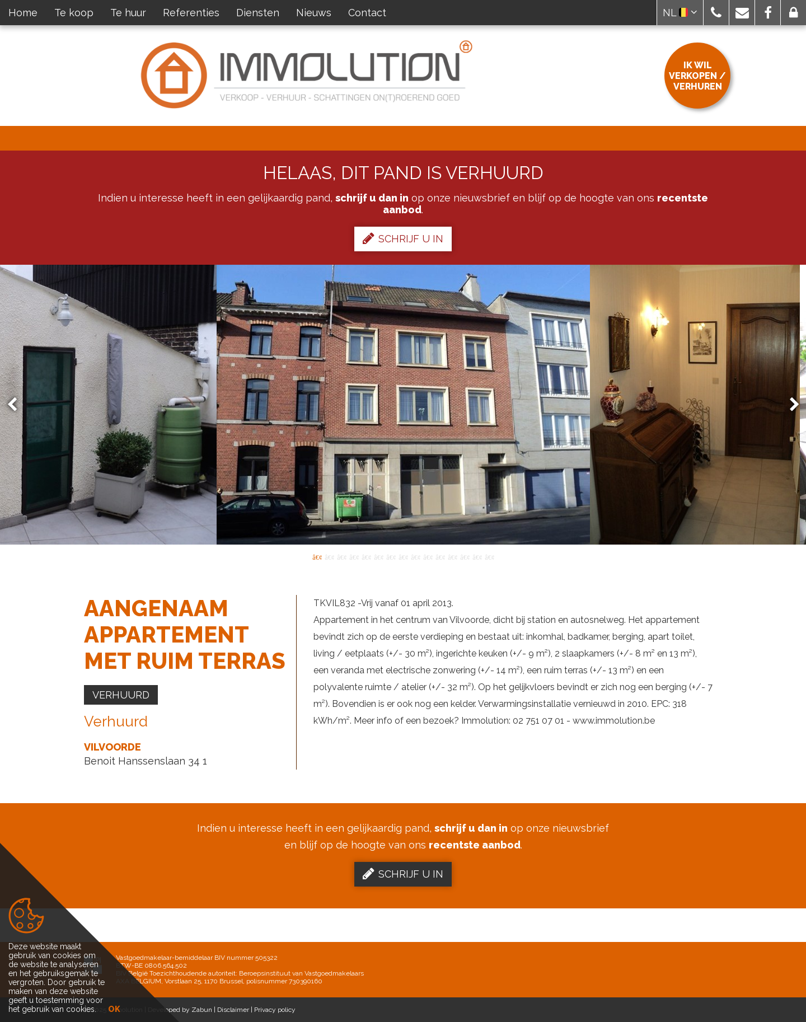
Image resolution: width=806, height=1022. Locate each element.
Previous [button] (17, 405)
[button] (716, 12)
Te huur (128, 12)
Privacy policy (275, 1010)
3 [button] (341, 556)
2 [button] (329, 556)
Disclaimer (233, 1010)
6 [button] (378, 556)
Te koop (73, 12)
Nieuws (313, 12)
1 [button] (317, 556)
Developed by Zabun (180, 1010)
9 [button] (415, 556)
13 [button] (465, 556)
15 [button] (489, 556)
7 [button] (391, 556)
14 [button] (477, 556)
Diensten (257, 12)
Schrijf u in (403, 238)
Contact (367, 12)
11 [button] (440, 556)
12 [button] (452, 556)
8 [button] (403, 556)
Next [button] (789, 405)
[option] (403, 405)
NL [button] (680, 12)
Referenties (191, 12)
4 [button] (354, 556)
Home (23, 12)
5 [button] (366, 556)
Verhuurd (120, 695)
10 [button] (428, 556)
